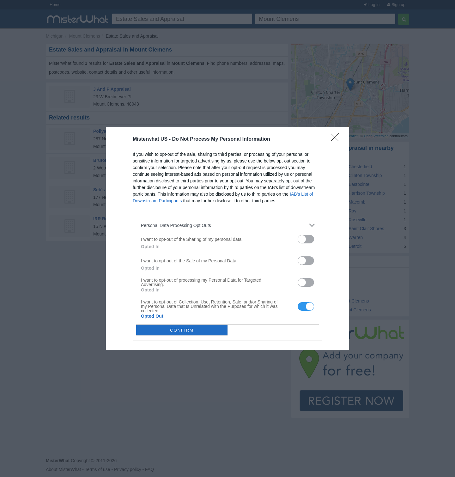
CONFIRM (182, 330)
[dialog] (227, 238)
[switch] (306, 239)
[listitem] (227, 225)
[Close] (337, 139)
